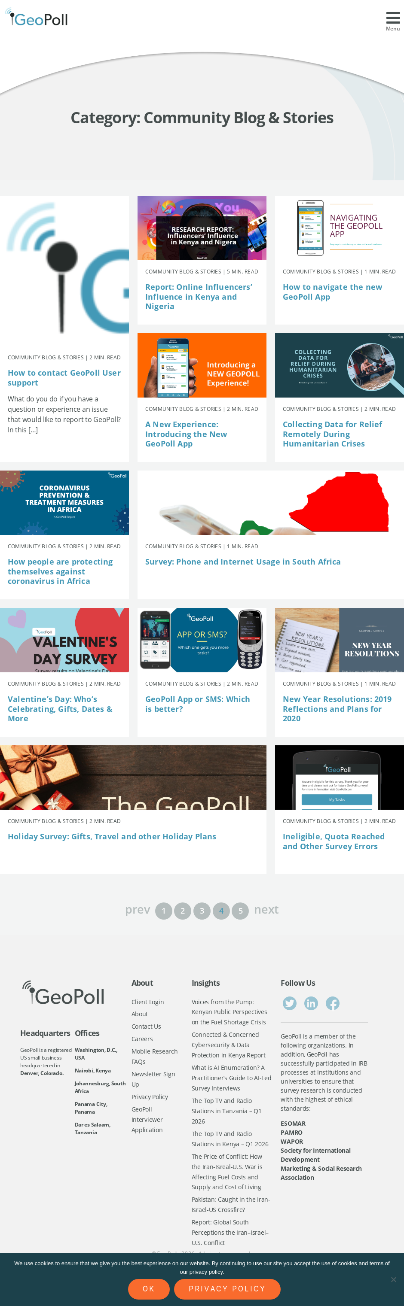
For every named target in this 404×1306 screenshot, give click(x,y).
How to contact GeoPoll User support (64, 378)
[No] (393, 1279)
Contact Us (146, 1027)
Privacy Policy (150, 1099)
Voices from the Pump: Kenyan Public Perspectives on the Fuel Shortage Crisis (229, 1012)
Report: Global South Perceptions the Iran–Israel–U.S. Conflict (230, 1237)
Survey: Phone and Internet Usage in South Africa (243, 561)
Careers (142, 1040)
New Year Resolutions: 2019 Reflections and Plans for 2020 (337, 708)
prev (137, 908)
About (140, 1014)
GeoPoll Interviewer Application (147, 1121)
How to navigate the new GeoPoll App (332, 292)
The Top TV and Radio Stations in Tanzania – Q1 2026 (227, 1113)
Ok (149, 1289)
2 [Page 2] (183, 910)
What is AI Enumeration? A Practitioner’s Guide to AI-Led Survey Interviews (232, 1079)
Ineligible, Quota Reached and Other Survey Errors (334, 841)
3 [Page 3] (202, 910)
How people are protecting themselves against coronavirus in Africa (60, 571)
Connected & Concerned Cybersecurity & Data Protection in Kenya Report (229, 1045)
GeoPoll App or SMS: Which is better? (198, 704)
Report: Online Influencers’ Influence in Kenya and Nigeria (198, 296)
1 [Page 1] (164, 910)
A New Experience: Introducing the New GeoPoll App (186, 434)
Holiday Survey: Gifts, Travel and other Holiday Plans (112, 836)
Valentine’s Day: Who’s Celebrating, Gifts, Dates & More (60, 708)
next (266, 908)
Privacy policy (227, 1289)
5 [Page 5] (241, 910)
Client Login (148, 1002)
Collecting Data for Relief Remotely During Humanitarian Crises (333, 434)
